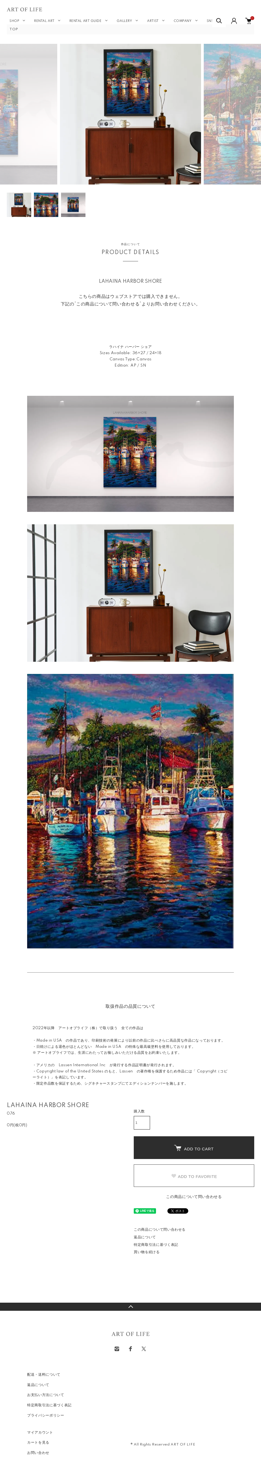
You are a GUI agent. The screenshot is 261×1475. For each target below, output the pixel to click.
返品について (145, 1237)
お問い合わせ (38, 1453)
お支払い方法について (45, 1395)
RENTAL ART (44, 21)
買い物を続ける (147, 1252)
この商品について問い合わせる (194, 1197)
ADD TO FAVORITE (194, 1176)
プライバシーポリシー (45, 1415)
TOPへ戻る (130, 1307)
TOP (13, 29)
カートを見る (38, 1442)
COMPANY (183, 21)
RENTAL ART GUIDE (85, 21)
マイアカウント (40, 1432)
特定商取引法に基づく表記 (156, 1245)
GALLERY (124, 21)
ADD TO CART (194, 1148)
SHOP (14, 21)
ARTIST (152, 21)
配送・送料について (44, 1375)
